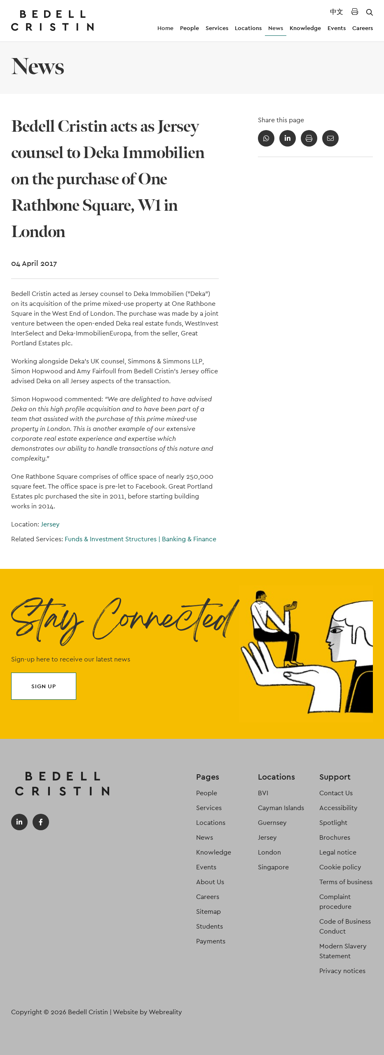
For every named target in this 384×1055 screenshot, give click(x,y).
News (275, 28)
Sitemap (208, 911)
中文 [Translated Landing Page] (336, 11)
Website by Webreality (147, 1012)
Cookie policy (340, 867)
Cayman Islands (281, 807)
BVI (263, 793)
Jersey (50, 524)
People (189, 28)
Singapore (273, 867)
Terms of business (345, 882)
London (269, 852)
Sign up (43, 686)
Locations (248, 28)
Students (209, 926)
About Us (210, 882)
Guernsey (272, 822)
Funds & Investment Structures (113, 539)
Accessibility (338, 807)
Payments (210, 941)
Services (217, 28)
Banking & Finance (189, 539)
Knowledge (305, 28)
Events (337, 28)
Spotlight (333, 822)
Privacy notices (342, 971)
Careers (362, 28)
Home (165, 28)
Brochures (334, 837)
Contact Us (336, 793)
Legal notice (337, 852)
